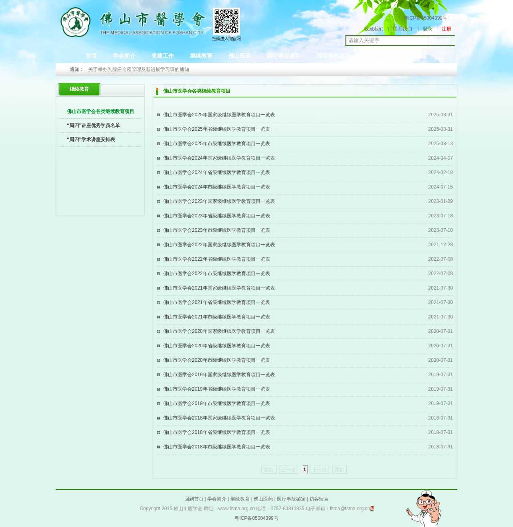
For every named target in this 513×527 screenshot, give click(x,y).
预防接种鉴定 (333, 56)
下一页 (319, 469)
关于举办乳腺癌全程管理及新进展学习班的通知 (138, 69)
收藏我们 (374, 29)
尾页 (339, 469)
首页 (91, 56)
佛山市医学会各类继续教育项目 (100, 111)
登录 (427, 29)
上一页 (288, 469)
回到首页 (194, 499)
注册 (446, 29)
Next (379, 69)
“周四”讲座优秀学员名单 (93, 125)
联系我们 (402, 29)
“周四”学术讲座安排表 (91, 139)
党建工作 (162, 56)
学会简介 (124, 56)
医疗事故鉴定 (284, 56)
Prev (98, 69)
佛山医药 (239, 56)
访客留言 (416, 56)
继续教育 (201, 56)
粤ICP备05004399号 (425, 18)
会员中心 (377, 56)
